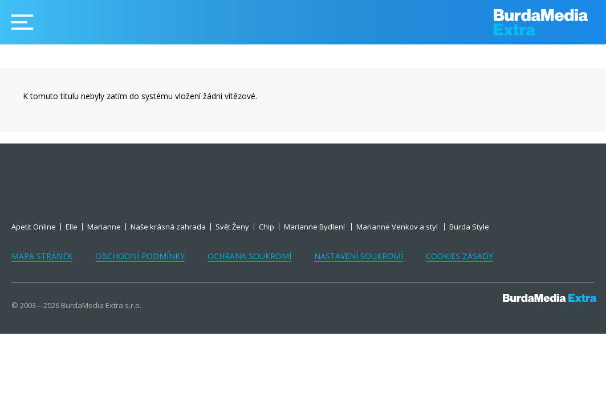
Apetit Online (33, 227)
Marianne (104, 227)
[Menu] (22, 22)
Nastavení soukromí (358, 256)
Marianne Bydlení (315, 227)
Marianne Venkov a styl (398, 227)
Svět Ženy (232, 227)
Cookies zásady (459, 256)
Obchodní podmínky (140, 256)
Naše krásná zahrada (168, 227)
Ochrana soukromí (249, 256)
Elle (72, 227)
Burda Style (469, 227)
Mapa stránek (41, 256)
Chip (266, 227)
